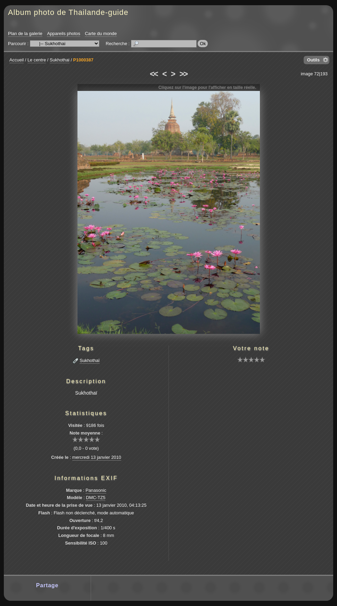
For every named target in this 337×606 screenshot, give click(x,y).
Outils (313, 59)
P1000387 (83, 59)
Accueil (16, 59)
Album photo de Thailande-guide (68, 12)
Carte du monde (101, 33)
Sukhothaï (90, 360)
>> (183, 73)
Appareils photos (63, 33)
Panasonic (95, 490)
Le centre (36, 59)
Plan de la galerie (25, 33)
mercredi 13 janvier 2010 (96, 457)
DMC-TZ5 (95, 497)
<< (153, 73)
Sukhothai (59, 59)
